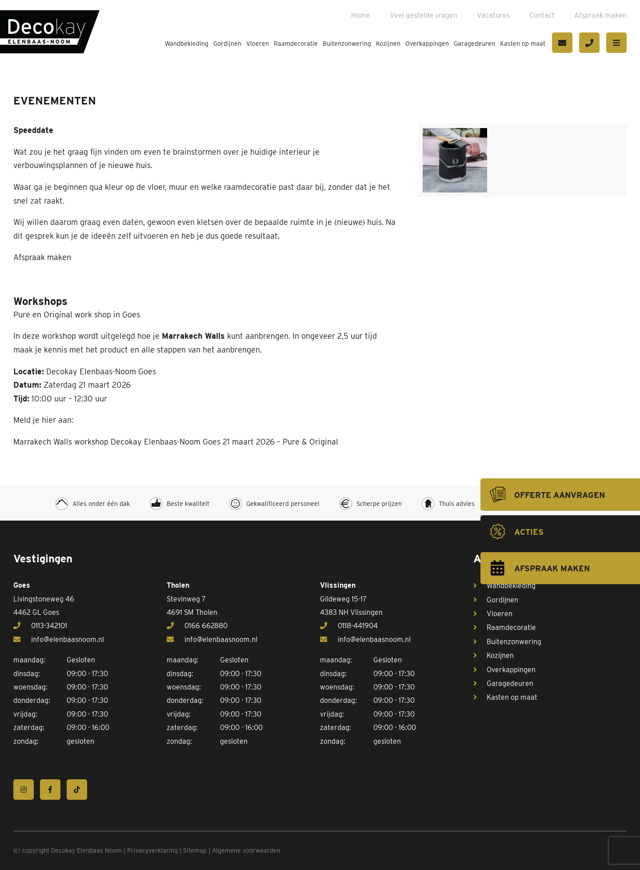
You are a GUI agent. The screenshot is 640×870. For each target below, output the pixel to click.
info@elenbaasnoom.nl (58, 639)
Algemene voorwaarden (246, 850)
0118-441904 (349, 625)
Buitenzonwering (347, 43)
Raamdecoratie (296, 43)
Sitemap (195, 850)
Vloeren (257, 43)
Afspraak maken (600, 15)
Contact (542, 15)
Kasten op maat (522, 43)
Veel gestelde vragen (423, 15)
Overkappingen (427, 43)
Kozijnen (388, 43)
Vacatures (493, 15)
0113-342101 (40, 625)
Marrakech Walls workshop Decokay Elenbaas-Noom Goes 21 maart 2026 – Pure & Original (175, 441)
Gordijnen (227, 43)
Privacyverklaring (152, 850)
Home (360, 15)
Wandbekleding (186, 43)
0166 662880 (197, 625)
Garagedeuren (474, 43)
